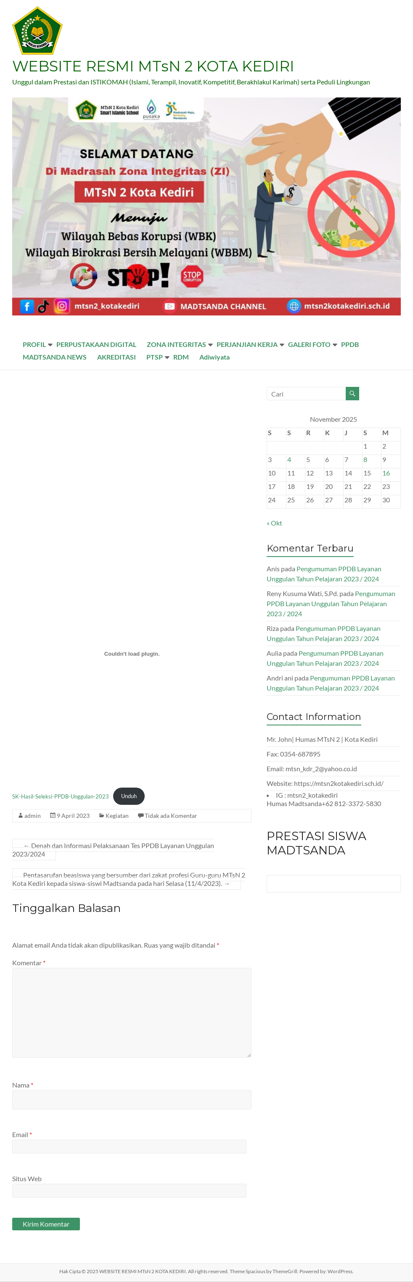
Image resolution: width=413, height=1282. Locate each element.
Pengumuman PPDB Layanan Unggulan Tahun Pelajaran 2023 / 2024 (331, 604)
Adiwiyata (214, 357)
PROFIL (34, 345)
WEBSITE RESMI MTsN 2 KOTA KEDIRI (155, 66)
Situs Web (27, 1179)
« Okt (274, 523)
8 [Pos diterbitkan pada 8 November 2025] (365, 460)
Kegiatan (117, 816)
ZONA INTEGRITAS (176, 345)
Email (22, 1135)
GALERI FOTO (309, 345)
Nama (22, 1085)
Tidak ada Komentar (171, 816)
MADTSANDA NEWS (55, 357)
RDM (181, 357)
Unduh (129, 796)
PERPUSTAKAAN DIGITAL (96, 345)
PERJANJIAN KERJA (247, 345)
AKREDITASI (116, 357)
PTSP (154, 357)
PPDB (350, 345)
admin (32, 816)
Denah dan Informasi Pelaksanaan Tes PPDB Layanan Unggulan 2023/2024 (113, 850)
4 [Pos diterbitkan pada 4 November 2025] (289, 460)
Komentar (28, 963)
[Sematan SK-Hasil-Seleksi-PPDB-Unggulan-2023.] (131, 654)
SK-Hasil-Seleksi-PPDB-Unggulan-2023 (60, 796)
